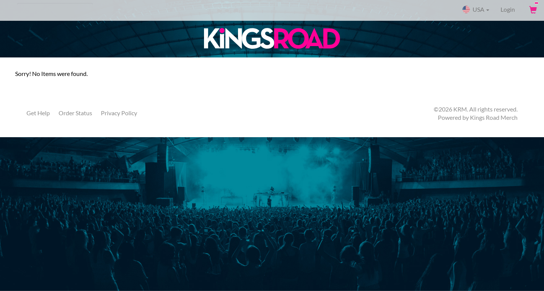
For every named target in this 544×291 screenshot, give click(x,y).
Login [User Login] (508, 9)
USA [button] (475, 9)
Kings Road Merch (494, 117)
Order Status (75, 112)
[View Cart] (532, 9)
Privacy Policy (119, 112)
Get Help (38, 112)
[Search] (55, 9)
